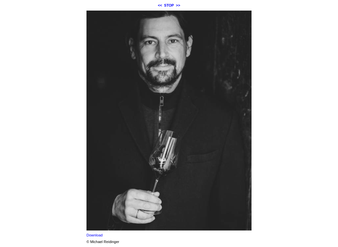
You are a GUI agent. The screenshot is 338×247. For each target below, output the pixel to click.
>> (178, 5)
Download (94, 235)
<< (160, 5)
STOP (169, 5)
